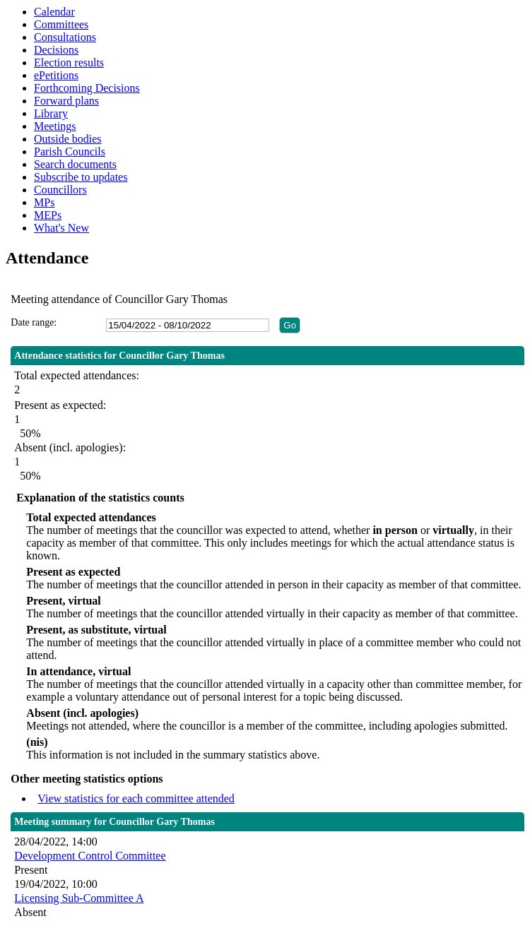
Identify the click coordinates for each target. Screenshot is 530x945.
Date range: (34, 322)
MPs (44, 202)
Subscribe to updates (80, 177)
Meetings (55, 126)
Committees (61, 24)
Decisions (56, 50)
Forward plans (66, 101)
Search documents (75, 164)
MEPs (47, 215)
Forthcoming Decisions (87, 88)
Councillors (60, 190)
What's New (61, 228)
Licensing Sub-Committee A (78, 898)
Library (51, 113)
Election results (69, 63)
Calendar (54, 12)
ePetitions (56, 75)
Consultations (65, 37)
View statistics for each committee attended (136, 798)
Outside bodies (68, 139)
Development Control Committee (89, 856)
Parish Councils (69, 151)
